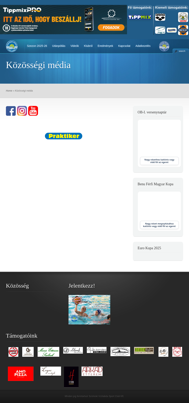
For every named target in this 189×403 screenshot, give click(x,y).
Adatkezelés (142, 45)
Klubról (88, 45)
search (182, 51)
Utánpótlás (58, 45)
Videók (74, 45)
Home (9, 90)
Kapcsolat (124, 45)
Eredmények (105, 45)
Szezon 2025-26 (37, 45)
